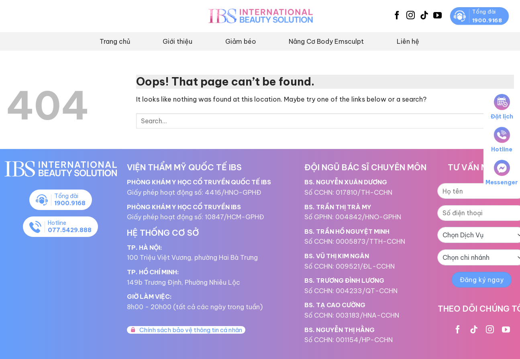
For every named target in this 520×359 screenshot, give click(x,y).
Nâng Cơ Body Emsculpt (326, 41)
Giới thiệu (177, 41)
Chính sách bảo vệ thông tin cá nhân (186, 330)
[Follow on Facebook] (397, 15)
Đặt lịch (502, 107)
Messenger (501, 173)
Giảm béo (240, 41)
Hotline (501, 140)
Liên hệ (408, 41)
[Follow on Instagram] (410, 15)
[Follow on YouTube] (437, 15)
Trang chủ (115, 41)
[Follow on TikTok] (424, 15)
